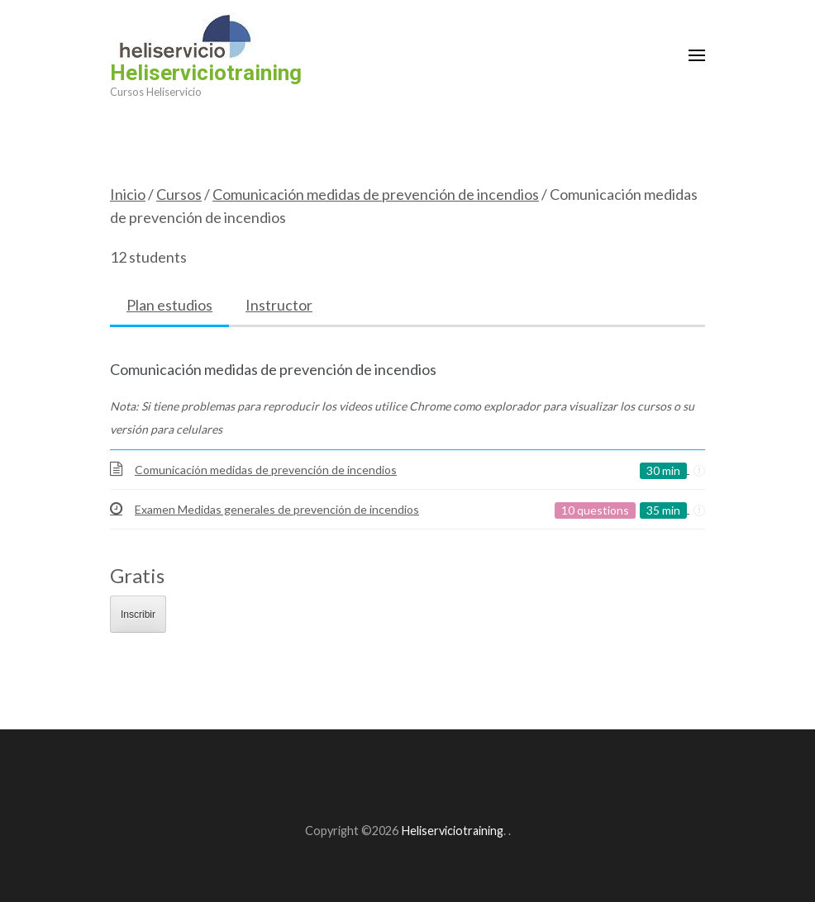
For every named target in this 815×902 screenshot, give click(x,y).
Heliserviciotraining (206, 72)
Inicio (127, 194)
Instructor (278, 305)
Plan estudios (169, 305)
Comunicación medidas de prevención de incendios (375, 194)
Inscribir (138, 614)
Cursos (179, 194)
